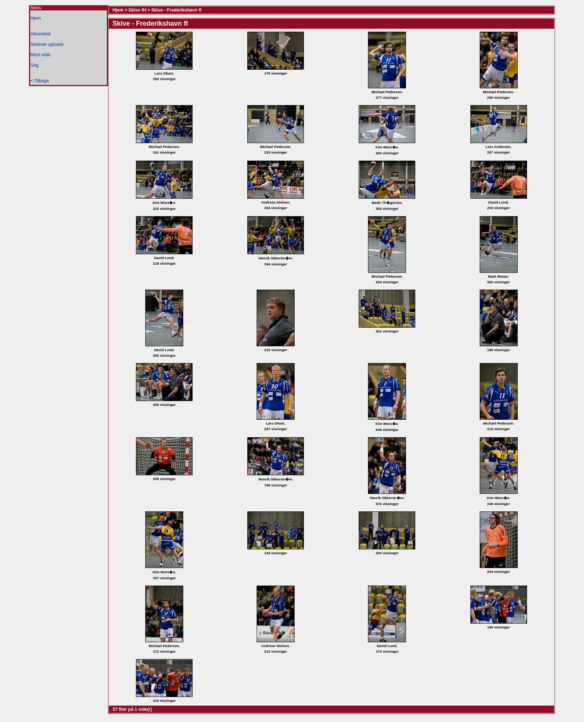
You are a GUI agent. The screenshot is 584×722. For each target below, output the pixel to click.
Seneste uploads (46, 44)
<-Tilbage (39, 80)
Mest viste (40, 54)
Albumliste (40, 34)
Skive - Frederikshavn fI (176, 10)
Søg (34, 65)
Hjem (35, 18)
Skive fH (137, 10)
